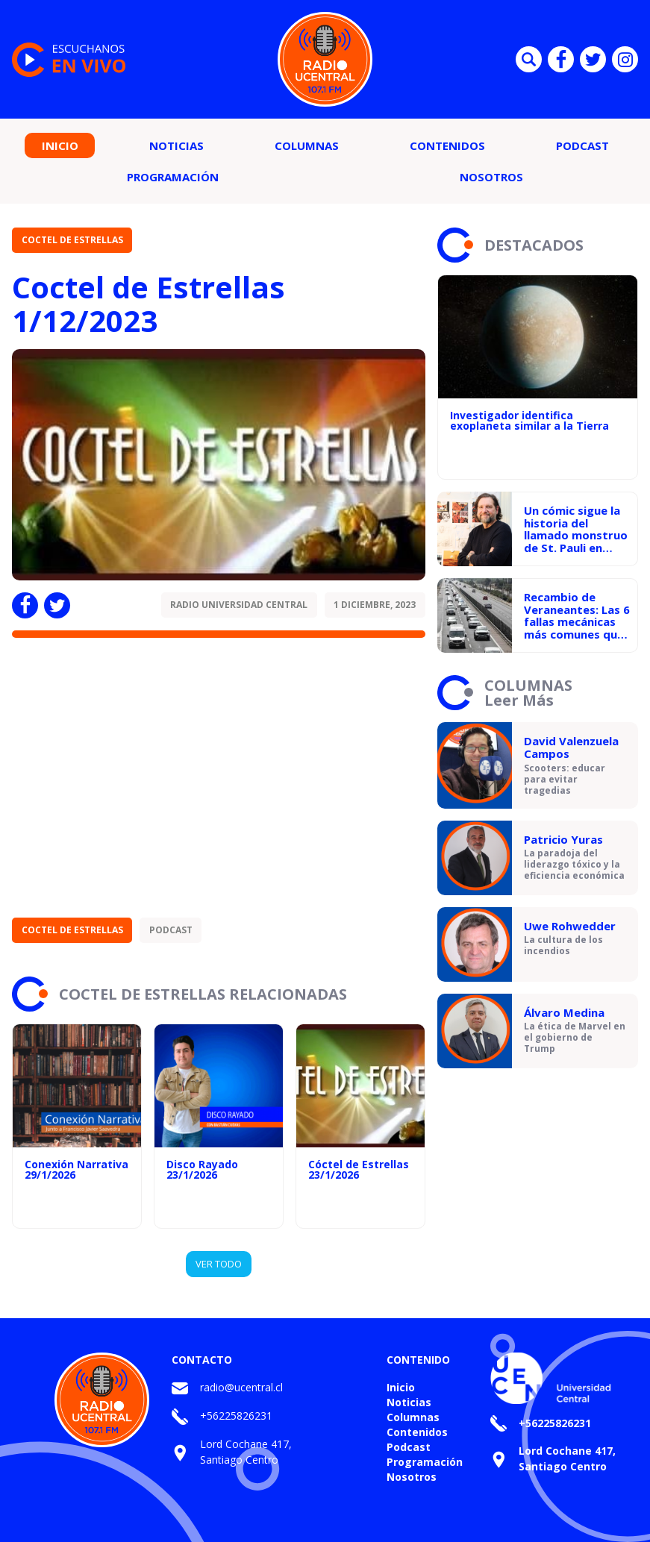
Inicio (60, 145)
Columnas (307, 145)
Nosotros (491, 176)
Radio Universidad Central (238, 604)
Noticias (176, 145)
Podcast (582, 145)
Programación (173, 176)
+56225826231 (236, 1415)
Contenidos (447, 145)
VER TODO (219, 1263)
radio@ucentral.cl (241, 1387)
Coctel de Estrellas (72, 240)
